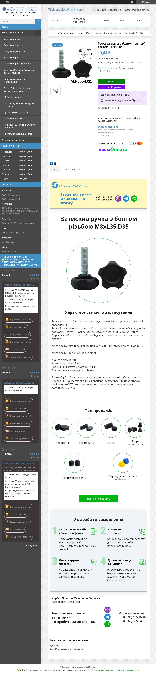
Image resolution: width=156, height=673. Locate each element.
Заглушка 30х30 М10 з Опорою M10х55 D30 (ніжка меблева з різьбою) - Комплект (20, 293)
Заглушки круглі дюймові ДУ (18, 63)
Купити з (111, 87)
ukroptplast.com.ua (70, 185)
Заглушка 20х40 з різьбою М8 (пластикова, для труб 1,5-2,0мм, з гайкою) (19, 484)
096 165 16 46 (104, 197)
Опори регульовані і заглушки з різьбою (19, 105)
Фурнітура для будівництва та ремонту (19, 126)
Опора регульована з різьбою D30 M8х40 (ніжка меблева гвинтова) (19, 493)
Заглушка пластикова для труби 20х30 (20, 307)
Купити (111, 81)
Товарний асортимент (13, 32)
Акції (123, 20)
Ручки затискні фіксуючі (16, 112)
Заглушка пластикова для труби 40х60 (20, 476)
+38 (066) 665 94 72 (133, 621)
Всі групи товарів (98, 498)
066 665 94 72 (104, 200)
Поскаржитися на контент (103, 670)
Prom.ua (92, 667)
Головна (55, 20)
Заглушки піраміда (13, 45)
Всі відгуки (31, 545)
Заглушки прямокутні (15, 51)
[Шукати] (38, 21)
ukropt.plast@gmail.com (13, 232)
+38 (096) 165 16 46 (133, 617)
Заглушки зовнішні (13, 118)
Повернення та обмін (13, 140)
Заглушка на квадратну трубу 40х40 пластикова (19, 301)
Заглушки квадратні (14, 38)
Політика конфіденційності (127, 670)
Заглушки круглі (12, 57)
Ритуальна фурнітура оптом (18, 133)
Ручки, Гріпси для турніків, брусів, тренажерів (17, 89)
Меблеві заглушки (13, 97)
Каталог (106, 20)
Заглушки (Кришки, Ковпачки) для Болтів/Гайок (19, 71)
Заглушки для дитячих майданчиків (15, 80)
